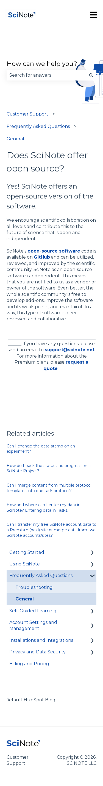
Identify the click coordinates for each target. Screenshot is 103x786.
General (15, 138)
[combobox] (46, 75)
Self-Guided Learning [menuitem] (33, 610)
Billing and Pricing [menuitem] (29, 663)
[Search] (91, 75)
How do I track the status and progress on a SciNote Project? (49, 468)
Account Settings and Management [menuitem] (33, 625)
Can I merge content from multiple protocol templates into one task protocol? (49, 488)
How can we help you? (42, 64)
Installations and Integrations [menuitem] (41, 640)
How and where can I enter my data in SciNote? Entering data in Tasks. (43, 507)
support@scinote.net (69, 349)
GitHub (42, 257)
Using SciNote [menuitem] (24, 564)
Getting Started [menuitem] (26, 552)
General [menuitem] (24, 599)
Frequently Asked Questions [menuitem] (41, 575)
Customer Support (27, 114)
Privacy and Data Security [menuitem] (37, 651)
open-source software (53, 251)
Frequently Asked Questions (38, 126)
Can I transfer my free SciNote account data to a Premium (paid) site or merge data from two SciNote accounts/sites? (51, 530)
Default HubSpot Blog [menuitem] (30, 699)
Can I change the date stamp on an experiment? (41, 449)
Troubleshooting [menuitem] (34, 587)
